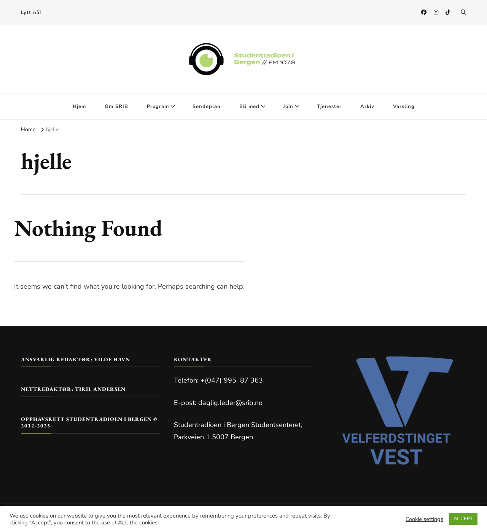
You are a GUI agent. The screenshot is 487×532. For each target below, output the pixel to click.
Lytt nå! (31, 12)
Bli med (249, 106)
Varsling (404, 106)
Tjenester (329, 106)
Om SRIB (116, 106)
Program (158, 106)
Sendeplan (207, 106)
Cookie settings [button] (424, 519)
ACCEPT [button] (463, 518)
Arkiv (367, 106)
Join (288, 106)
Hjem (79, 106)
